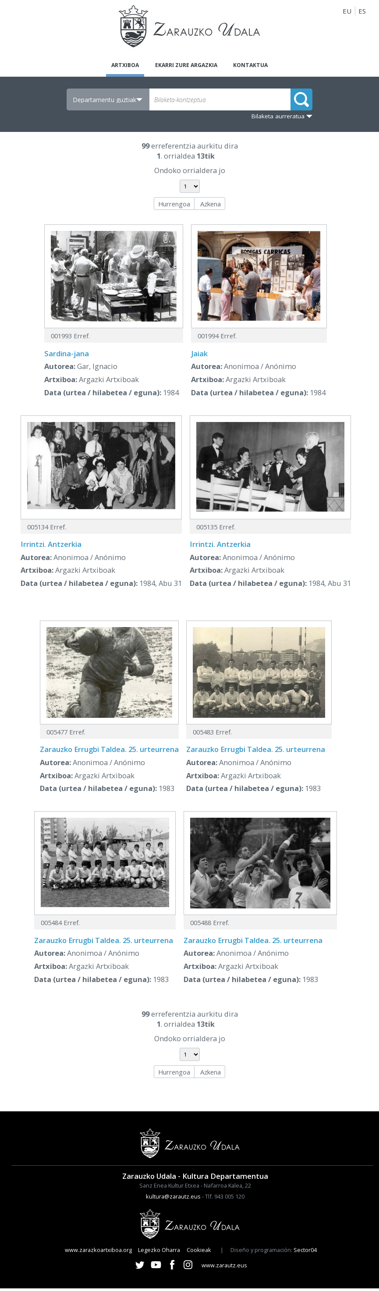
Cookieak (199, 1252)
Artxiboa (111, 65)
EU (347, 11)
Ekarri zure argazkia (185, 65)
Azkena (210, 206)
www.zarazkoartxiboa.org (98, 1252)
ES (362, 11)
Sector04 (305, 1252)
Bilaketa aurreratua (278, 119)
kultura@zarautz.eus (173, 1199)
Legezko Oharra (159, 1252)
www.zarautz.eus (224, 1268)
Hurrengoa (174, 206)
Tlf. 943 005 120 (224, 1199)
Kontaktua (263, 65)
